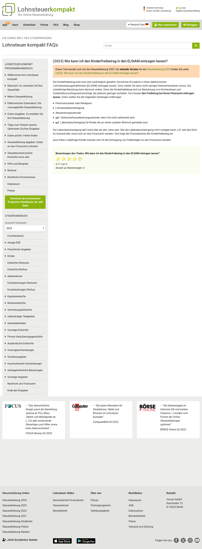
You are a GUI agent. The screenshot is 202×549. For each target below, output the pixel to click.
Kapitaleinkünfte (16, 296)
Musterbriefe (60, 510)
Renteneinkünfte (16, 303)
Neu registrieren (165, 24)
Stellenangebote (100, 510)
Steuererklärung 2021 (14, 515)
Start (15, 24)
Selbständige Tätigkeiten (21, 316)
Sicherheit (29, 24)
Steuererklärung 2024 (159, 69)
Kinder (11, 256)
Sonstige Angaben (17, 377)
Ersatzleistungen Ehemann (22, 282)
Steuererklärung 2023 (14, 505)
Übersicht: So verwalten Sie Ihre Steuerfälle (24, 87)
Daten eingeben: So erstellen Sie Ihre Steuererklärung (25, 116)
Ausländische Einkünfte (20, 343)
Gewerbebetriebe (16, 323)
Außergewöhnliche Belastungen (25, 370)
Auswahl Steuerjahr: (16, 222)
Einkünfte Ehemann (18, 262)
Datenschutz (136, 510)
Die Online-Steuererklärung (35, 15)
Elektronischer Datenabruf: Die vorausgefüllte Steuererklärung (24, 105)
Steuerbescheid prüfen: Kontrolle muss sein (20, 155)
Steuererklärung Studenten (17, 521)
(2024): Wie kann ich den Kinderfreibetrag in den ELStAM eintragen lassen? (97, 73)
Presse (11, 190)
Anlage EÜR (13, 242)
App (4, 24)
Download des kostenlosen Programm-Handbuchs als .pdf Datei (25, 202)
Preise (44, 24)
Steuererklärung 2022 (14, 510)
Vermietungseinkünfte (19, 309)
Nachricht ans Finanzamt (21, 383)
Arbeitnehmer (14, 276)
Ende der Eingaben (17, 390)
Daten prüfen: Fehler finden (22, 135)
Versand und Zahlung (141, 526)
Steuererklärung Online (16, 493)
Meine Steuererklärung (19, 96)
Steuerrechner (60, 505)
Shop (77, 24)
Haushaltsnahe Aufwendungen (24, 363)
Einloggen (190, 24)
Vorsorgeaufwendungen (20, 350)
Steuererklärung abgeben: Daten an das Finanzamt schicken (25, 144)
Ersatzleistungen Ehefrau (21, 289)
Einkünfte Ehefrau (17, 269)
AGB (131, 505)
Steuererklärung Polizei (15, 526)
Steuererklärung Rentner (16, 531)
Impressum (13, 183)
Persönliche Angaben (19, 249)
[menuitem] (138, 24)
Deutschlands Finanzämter (68, 500)
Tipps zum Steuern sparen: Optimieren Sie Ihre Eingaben (23, 126)
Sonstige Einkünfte (17, 330)
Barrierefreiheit (137, 515)
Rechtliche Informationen (21, 177)
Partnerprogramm (101, 505)
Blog (66, 24)
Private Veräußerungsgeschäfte (24, 336)
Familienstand (15, 235)
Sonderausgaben (16, 356)
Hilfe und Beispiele (17, 163)
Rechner (11, 170)
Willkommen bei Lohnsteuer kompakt (22, 77)
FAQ (55, 24)
